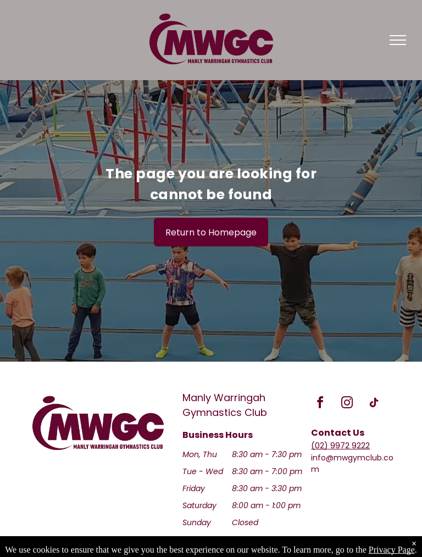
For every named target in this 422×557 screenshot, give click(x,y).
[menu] (398, 40)
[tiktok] (373, 404)
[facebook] (320, 404)
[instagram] (347, 404)
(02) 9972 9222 (340, 445)
